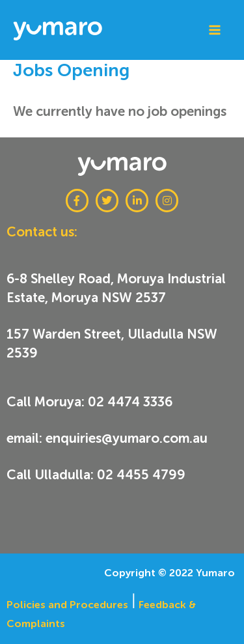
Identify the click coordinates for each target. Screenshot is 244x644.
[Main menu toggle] (214, 30)
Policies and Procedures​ (67, 605)
